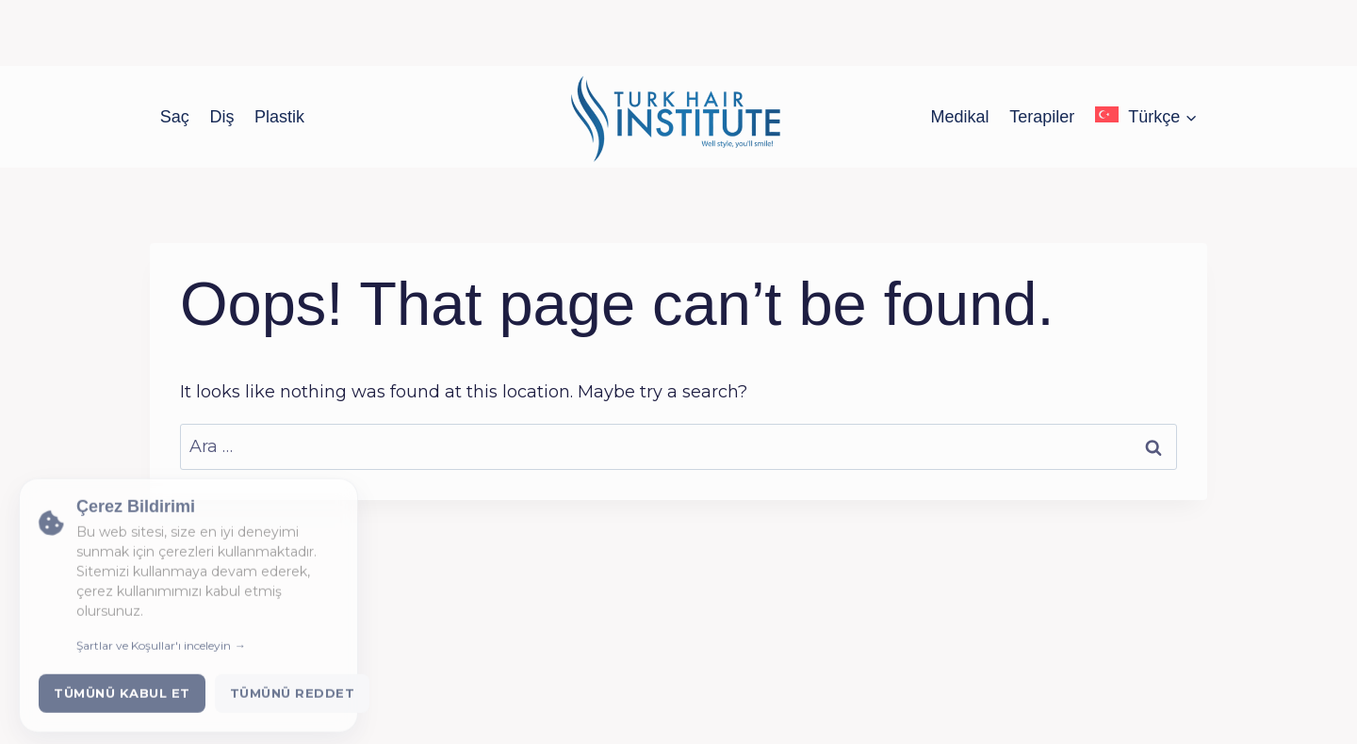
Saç (174, 116)
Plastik (279, 116)
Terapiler (1041, 116)
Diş (221, 116)
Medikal (960, 116)
